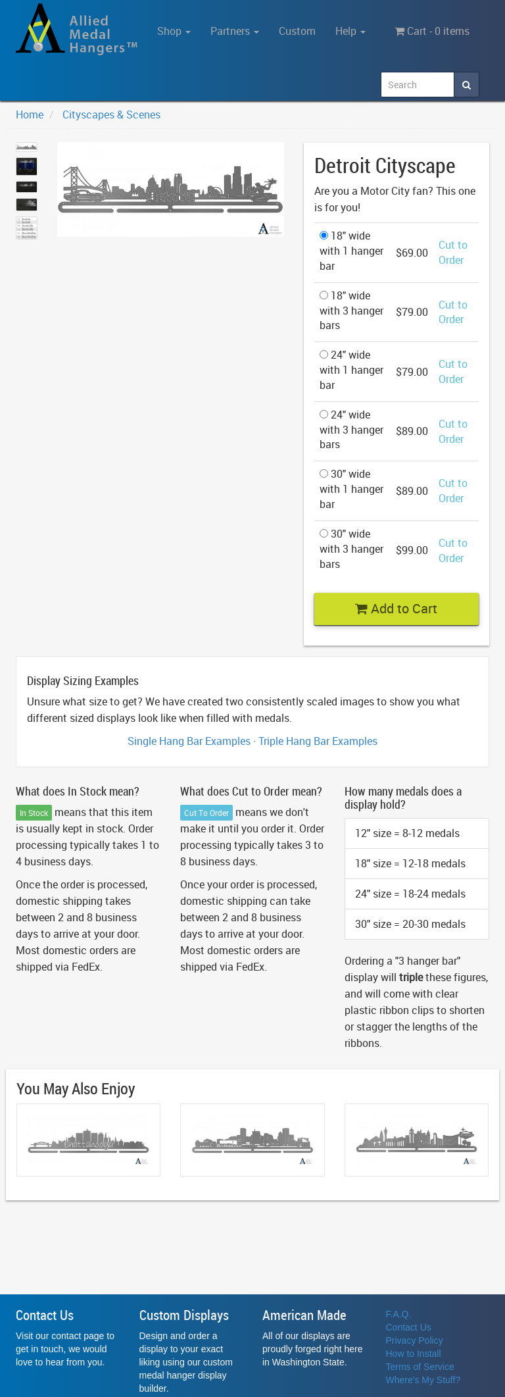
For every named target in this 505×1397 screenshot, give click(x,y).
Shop (174, 31)
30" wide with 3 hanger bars (351, 548)
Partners (234, 31)
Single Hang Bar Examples (189, 741)
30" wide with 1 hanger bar (351, 489)
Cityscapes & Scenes (111, 114)
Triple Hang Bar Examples (317, 741)
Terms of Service (420, 1366)
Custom (297, 31)
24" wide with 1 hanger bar (351, 369)
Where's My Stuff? (423, 1380)
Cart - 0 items (432, 31)
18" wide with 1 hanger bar (351, 250)
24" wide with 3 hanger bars (351, 429)
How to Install (413, 1353)
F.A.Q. (399, 1314)
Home (29, 114)
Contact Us (408, 1327)
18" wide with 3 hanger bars (351, 310)
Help (350, 31)
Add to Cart (396, 608)
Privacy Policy (414, 1340)
